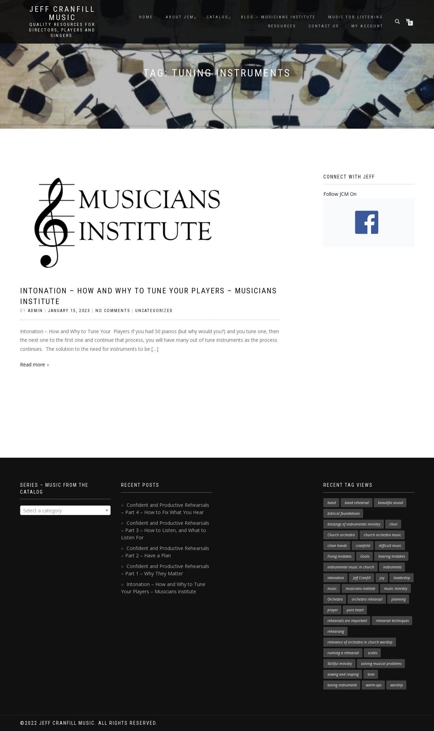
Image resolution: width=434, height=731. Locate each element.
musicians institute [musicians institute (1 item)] (360, 588)
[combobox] (65, 510)
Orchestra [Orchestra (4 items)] (335, 599)
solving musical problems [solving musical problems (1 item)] (381, 663)
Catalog (217, 17)
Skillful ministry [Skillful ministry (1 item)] (339, 663)
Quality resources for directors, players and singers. (62, 30)
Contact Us (323, 26)
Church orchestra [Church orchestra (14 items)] (341, 534)
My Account (367, 26)
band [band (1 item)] (331, 502)
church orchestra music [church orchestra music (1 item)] (382, 534)
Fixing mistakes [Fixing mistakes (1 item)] (339, 556)
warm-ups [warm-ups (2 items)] (373, 685)
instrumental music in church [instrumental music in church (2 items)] (350, 567)
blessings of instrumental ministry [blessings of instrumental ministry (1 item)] (353, 524)
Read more (32, 364)
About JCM (180, 17)
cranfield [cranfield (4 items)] (363, 545)
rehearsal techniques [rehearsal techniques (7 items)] (392, 620)
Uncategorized (154, 310)
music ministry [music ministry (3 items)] (395, 588)
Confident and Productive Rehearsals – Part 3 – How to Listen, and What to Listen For (165, 530)
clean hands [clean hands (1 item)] (337, 545)
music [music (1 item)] (332, 588)
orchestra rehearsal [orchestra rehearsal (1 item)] (367, 599)
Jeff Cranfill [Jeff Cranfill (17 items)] (362, 577)
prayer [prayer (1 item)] (332, 609)
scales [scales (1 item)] (372, 652)
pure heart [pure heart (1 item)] (355, 609)
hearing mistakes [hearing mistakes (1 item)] (391, 556)
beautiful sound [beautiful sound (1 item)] (390, 502)
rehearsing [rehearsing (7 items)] (335, 631)
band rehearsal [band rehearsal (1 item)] (357, 502)
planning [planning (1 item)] (398, 599)
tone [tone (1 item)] (371, 674)
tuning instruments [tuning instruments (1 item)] (342, 685)
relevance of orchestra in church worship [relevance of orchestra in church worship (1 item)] (360, 642)
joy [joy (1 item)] (382, 577)
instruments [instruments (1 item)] (392, 567)
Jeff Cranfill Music (62, 13)
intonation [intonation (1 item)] (335, 577)
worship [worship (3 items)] (396, 685)
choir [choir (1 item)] (393, 524)
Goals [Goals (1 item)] (364, 556)
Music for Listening (355, 17)
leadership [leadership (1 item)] (402, 577)
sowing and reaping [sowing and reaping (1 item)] (343, 674)
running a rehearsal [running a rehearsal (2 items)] (343, 652)
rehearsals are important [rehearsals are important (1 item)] (347, 620)
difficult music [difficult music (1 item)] (390, 545)
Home (146, 17)
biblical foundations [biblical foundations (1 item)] (343, 513)
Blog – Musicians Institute (278, 17)
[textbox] (65, 510)
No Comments (112, 310)
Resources (282, 26)
